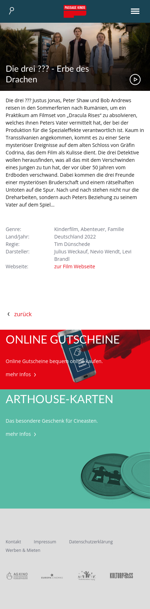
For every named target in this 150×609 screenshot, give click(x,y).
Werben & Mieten (23, 550)
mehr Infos (22, 374)
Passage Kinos (75, 11)
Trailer (135, 79)
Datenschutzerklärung (91, 542)
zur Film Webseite (74, 266)
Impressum (45, 542)
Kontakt (13, 542)
